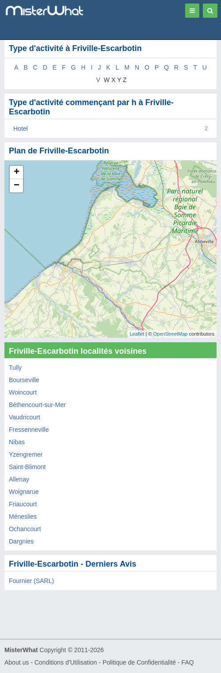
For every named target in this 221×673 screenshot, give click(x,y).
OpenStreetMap (170, 333)
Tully (15, 367)
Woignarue (24, 491)
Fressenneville (29, 429)
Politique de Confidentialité (139, 662)
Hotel (20, 128)
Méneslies (23, 516)
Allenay (19, 479)
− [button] (16, 185)
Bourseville (24, 379)
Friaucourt (23, 504)
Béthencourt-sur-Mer (37, 404)
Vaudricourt (24, 417)
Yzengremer (26, 454)
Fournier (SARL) (31, 580)
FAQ (188, 662)
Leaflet (137, 333)
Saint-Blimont (27, 466)
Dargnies (21, 541)
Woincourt (23, 392)
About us (16, 662)
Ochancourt (25, 528)
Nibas (17, 442)
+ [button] (16, 172)
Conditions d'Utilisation (66, 662)
